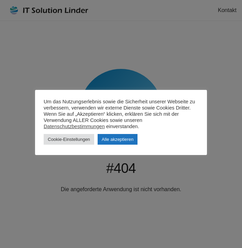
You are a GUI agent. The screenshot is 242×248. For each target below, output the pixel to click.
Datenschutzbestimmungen (74, 126)
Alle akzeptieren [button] (118, 139)
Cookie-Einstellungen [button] (69, 139)
